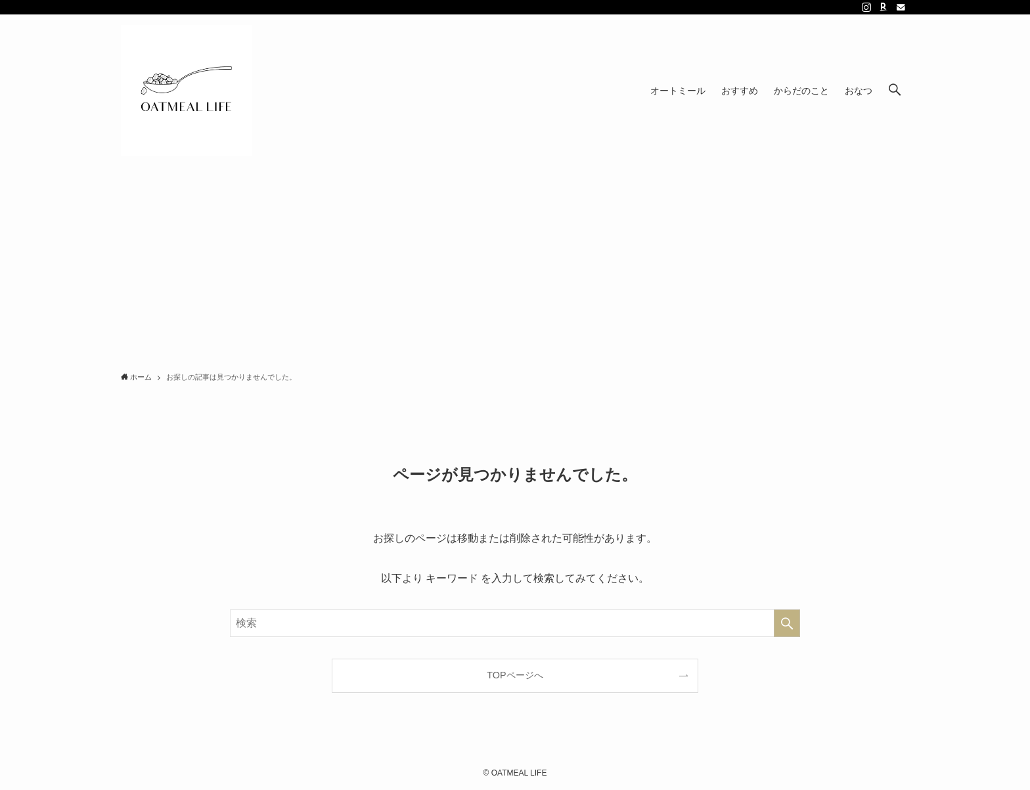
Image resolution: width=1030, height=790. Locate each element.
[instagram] (866, 7)
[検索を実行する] (787, 623)
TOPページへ (515, 675)
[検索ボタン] (894, 90)
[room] (883, 7)
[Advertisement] (515, 265)
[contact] (900, 7)
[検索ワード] (515, 623)
